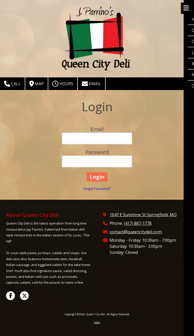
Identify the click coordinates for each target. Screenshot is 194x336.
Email (91, 84)
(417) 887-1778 (138, 223)
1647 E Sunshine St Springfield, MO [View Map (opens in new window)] (143, 214)
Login (97, 322)
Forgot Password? (97, 188)
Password (97, 152)
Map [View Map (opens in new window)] (36, 84)
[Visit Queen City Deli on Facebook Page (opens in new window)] (10, 295)
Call (12, 84)
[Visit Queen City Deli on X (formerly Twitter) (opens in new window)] (24, 295)
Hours (62, 84)
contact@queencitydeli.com (136, 232)
